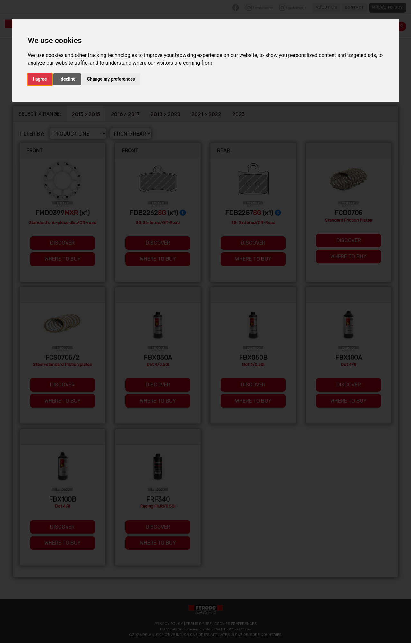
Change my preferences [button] (111, 79)
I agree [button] (40, 79)
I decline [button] (67, 79)
